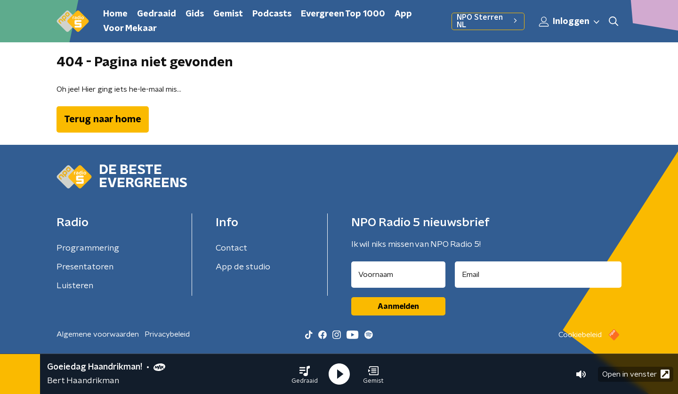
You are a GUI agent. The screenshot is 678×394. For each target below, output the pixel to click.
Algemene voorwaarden (97, 334)
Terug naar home (102, 119)
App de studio (243, 267)
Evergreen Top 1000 (343, 14)
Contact (231, 248)
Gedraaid (156, 14)
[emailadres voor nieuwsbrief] (538, 274)
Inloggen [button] (570, 21)
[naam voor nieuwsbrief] (398, 274)
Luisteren (74, 286)
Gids (195, 14)
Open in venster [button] (636, 374)
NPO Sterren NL (488, 21)
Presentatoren (84, 267)
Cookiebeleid (580, 335)
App (403, 14)
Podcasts (271, 14)
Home (115, 14)
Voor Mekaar (130, 28)
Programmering (87, 248)
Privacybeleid (167, 334)
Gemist (228, 14)
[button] (305, 374)
